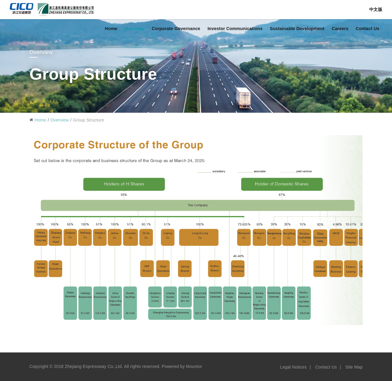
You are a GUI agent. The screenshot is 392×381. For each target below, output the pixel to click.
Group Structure (88, 120)
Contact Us (367, 28)
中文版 (375, 9)
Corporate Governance (176, 28)
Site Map (354, 367)
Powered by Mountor (182, 366)
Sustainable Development (297, 28)
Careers (340, 28)
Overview (135, 28)
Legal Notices (293, 367)
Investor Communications (235, 28)
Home (111, 28)
